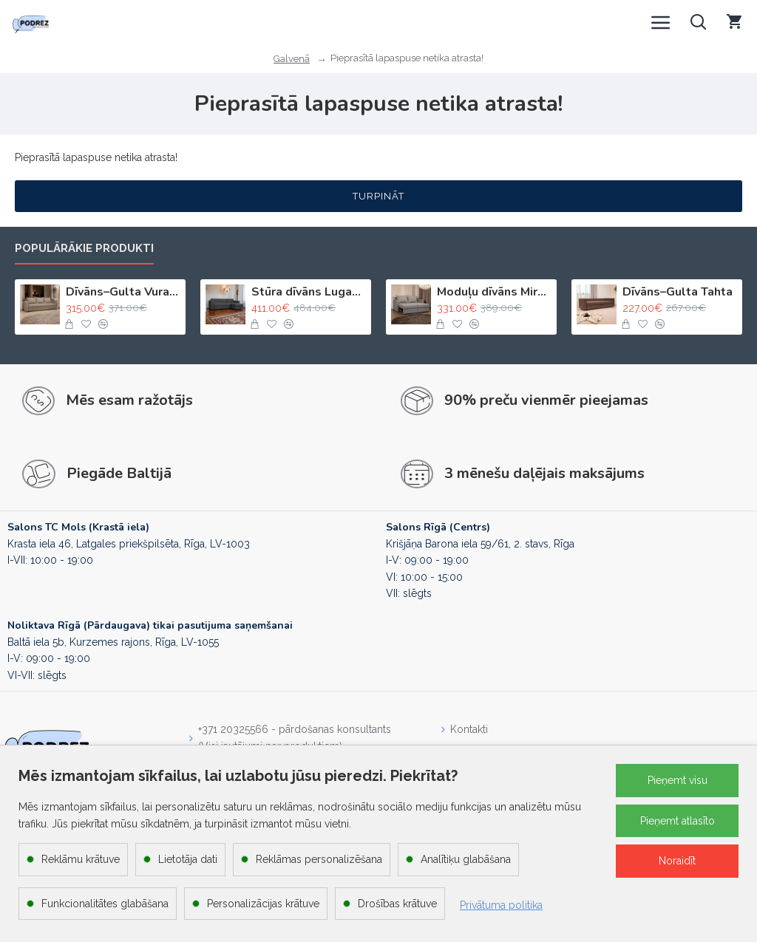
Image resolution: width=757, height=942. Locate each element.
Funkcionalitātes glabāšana (105, 903)
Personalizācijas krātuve (263, 903)
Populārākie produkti (84, 248)
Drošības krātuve (397, 903)
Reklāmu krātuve (80, 859)
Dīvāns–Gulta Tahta (677, 292)
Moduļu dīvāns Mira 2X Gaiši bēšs (494, 292)
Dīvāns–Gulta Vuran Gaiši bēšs (123, 292)
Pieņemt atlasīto (677, 821)
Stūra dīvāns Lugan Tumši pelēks (308, 292)
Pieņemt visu (677, 780)
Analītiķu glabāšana (466, 859)
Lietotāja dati (187, 859)
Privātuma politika (501, 905)
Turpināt (378, 196)
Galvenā (292, 58)
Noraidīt (677, 861)
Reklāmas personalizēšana (319, 859)
